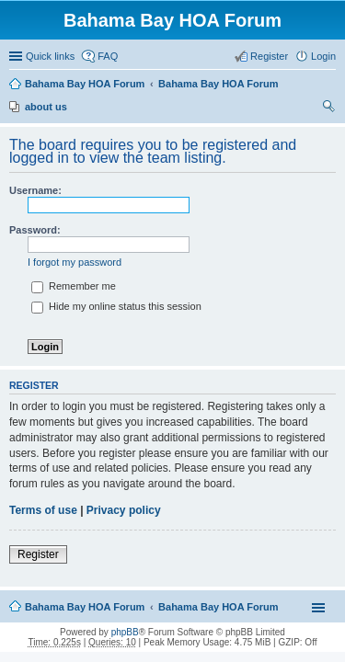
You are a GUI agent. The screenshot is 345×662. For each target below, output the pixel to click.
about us (46, 106)
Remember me (73, 285)
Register (38, 554)
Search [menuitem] (328, 108)
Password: (35, 229)
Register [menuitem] (269, 56)
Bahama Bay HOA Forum (84, 83)
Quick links (50, 56)
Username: (35, 190)
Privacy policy (123, 510)
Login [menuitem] (323, 56)
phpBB (125, 632)
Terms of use (43, 510)
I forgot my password (74, 262)
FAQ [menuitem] (108, 56)
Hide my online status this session (116, 306)
